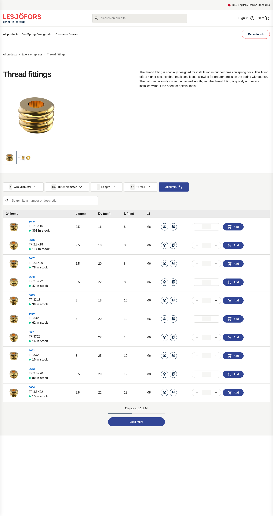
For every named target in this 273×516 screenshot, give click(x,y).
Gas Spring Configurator (37, 34)
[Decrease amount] (197, 226)
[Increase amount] (216, 226)
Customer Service (67, 34)
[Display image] (9, 157)
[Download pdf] (173, 226)
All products (11, 34)
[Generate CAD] (164, 226)
